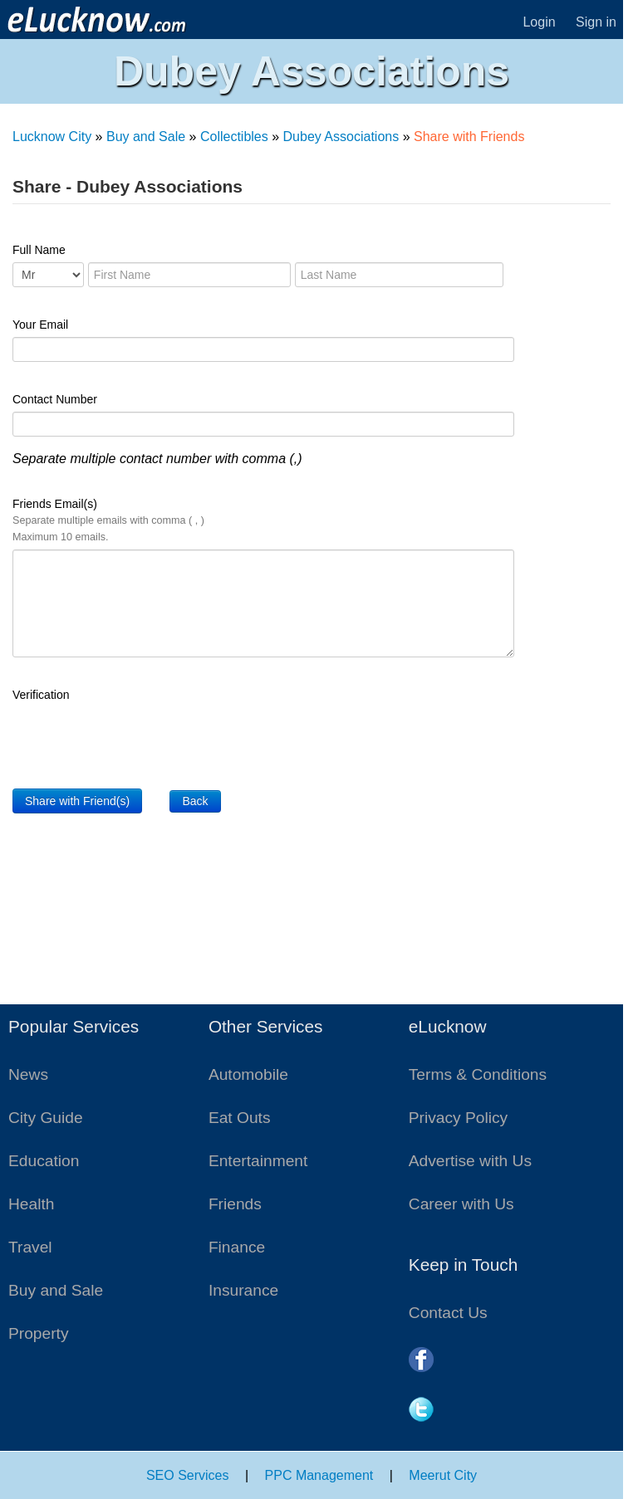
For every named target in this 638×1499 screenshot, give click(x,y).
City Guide (45, 1117)
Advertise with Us (470, 1160)
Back (195, 801)
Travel (30, 1247)
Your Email (40, 324)
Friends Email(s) (108, 520)
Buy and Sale (145, 136)
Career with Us (461, 1204)
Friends (235, 1204)
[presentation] (138, 739)
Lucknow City (51, 136)
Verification (40, 694)
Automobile (248, 1074)
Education (43, 1160)
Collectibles (234, 136)
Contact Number (54, 399)
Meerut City (443, 1475)
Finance (237, 1247)
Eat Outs (240, 1117)
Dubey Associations (341, 136)
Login (539, 22)
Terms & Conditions (478, 1074)
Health (31, 1204)
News (28, 1074)
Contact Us (448, 1312)
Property (38, 1333)
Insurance (243, 1290)
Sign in (596, 22)
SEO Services (187, 1475)
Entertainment (258, 1160)
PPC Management (319, 1475)
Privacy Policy (458, 1117)
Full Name (39, 249)
